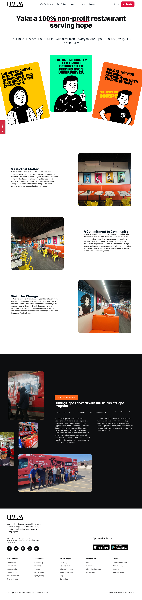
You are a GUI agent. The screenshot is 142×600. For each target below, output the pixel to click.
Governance (90, 566)
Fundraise (37, 566)
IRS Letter (90, 562)
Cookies (116, 569)
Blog (83, 4)
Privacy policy (118, 566)
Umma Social (12, 569)
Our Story (63, 562)
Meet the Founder (66, 572)
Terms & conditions (120, 562)
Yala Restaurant (13, 576)
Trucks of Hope (12, 579)
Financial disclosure (93, 569)
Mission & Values (66, 569)
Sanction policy (118, 572)
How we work (65, 566)
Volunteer (37, 569)
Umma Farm (11, 566)
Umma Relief (12, 562)
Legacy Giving (39, 576)
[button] (47, 4)
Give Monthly (38, 562)
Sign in (116, 4)
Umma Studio (12, 572)
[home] (15, 4)
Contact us (64, 579)
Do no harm (90, 572)
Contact (92, 4)
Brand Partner (39, 572)
